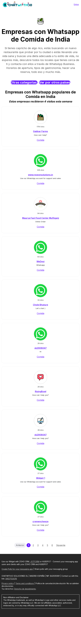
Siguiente (60, 545)
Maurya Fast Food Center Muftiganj (40, 218)
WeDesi (40, 261)
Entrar (76, 4)
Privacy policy (8, 583)
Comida (40, 140)
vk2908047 (40, 348)
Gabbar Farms (40, 131)
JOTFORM (34, 562)
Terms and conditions (25, 583)
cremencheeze (40, 521)
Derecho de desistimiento (25, 589)
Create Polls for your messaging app (17, 569)
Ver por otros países (54, 82)
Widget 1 (40, 478)
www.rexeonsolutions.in (40, 174)
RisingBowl (40, 391)
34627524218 (11, 579)
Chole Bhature (40, 304)
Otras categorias (24, 82)
